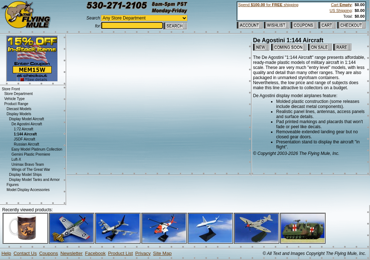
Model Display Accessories (28, 190)
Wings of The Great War (31, 170)
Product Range (16, 104)
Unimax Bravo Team (28, 164)
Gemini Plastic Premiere (31, 154)
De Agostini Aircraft (27, 124)
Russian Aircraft (26, 144)
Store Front (11, 89)
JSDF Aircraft (24, 139)
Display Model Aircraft (26, 119)
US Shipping (341, 10)
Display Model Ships (25, 175)
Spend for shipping (268, 5)
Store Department (18, 94)
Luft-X (16, 159)
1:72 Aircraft (23, 129)
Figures (12, 185)
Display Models (19, 114)
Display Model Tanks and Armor (34, 180)
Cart (341, 5)
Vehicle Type (14, 99)
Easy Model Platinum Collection (37, 149)
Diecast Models (19, 109)
